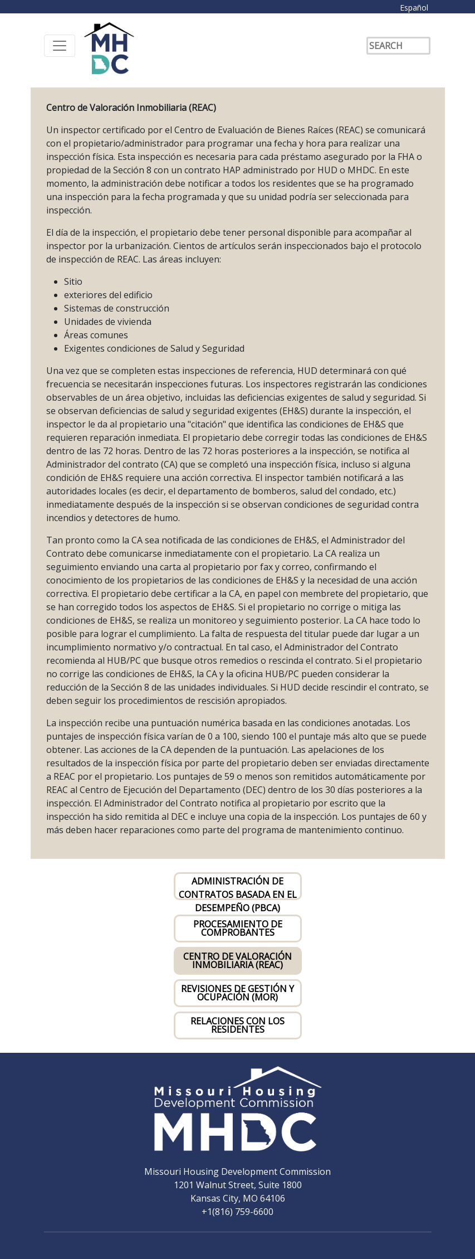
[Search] (398, 46)
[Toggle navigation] (59, 46)
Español (414, 7)
